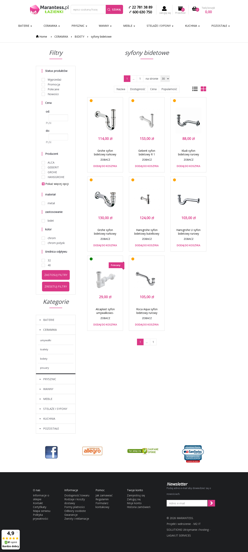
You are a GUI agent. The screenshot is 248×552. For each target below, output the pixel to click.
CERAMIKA (52, 26)
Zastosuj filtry (55, 275)
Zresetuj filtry (56, 286)
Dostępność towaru (76, 495)
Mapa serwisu (41, 511)
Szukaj (114, 9)
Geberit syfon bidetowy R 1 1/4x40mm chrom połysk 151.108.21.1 (146, 156)
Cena (153, 89)
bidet (48, 220)
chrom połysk (53, 243)
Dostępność (137, 89)
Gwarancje (71, 515)
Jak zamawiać (104, 495)
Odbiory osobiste (75, 511)
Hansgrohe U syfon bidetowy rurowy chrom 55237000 (188, 233)
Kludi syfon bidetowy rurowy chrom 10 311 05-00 (188, 154)
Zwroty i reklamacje (76, 518)
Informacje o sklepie (41, 497)
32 (46, 260)
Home (41, 36)
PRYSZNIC (79, 26)
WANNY (105, 26)
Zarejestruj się (136, 495)
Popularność (169, 89)
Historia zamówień (139, 507)
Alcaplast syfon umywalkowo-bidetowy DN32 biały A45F (105, 314)
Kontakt (38, 503)
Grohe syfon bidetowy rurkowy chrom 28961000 (105, 154)
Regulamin (102, 499)
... (133, 78)
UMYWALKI (45, 340)
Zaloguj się (134, 499)
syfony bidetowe (101, 36)
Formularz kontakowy (102, 505)
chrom (49, 238)
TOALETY (44, 349)
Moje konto (134, 503)
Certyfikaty (39, 507)
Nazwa (120, 89)
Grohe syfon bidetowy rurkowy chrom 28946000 (105, 233)
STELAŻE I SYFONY (160, 26)
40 (46, 265)
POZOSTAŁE (220, 26)
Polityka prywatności (40, 516)
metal (48, 203)
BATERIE (25, 26)
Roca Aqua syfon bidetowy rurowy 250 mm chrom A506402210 (147, 314)
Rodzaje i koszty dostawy (74, 501)
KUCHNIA (192, 26)
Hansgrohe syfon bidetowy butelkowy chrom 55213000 (146, 233)
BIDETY (79, 36)
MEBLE (129, 26)
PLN (48, 123)
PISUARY (44, 367)
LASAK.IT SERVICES (179, 535)
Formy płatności (74, 507)
